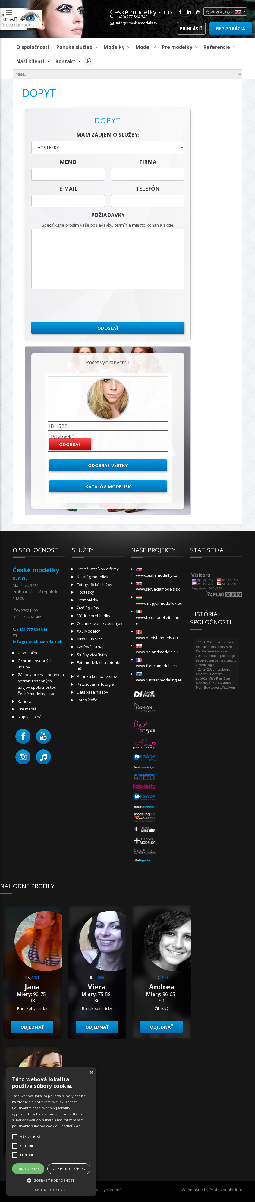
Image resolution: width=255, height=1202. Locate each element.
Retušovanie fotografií (97, 684)
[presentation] (77, 305)
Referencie (216, 47)
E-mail (68, 188)
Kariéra (24, 701)
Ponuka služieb (74, 47)
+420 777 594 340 (32, 629)
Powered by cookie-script (51, 1190)
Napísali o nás (31, 717)
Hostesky (85, 592)
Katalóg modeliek (108, 486)
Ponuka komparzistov (97, 676)
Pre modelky (177, 47)
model (143, 47)
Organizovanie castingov (99, 623)
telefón (148, 188)
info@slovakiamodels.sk (136, 23)
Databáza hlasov (92, 692)
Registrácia (230, 28)
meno (68, 162)
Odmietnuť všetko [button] (69, 1168)
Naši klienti (30, 61)
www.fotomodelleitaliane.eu (159, 618)
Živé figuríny (88, 608)
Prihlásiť (191, 28)
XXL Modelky (88, 631)
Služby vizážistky (92, 654)
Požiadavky (108, 215)
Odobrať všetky (108, 465)
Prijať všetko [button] (28, 1168)
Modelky (114, 47)
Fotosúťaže (87, 700)
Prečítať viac (69, 1125)
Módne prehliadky (93, 615)
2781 (35, 977)
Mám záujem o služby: (108, 134)
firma (147, 162)
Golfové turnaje (91, 646)
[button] (22, 736)
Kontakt (65, 61)
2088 (100, 977)
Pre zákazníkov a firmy (98, 569)
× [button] (91, 1072)
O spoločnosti (32, 47)
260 (164, 977)
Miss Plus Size (90, 639)
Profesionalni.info (225, 1189)
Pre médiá (27, 709)
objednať (32, 1027)
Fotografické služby (94, 584)
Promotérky (87, 600)
